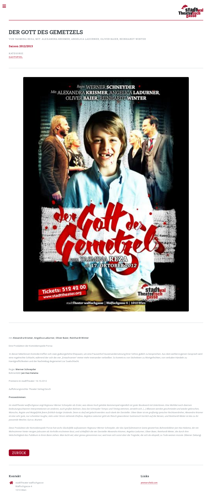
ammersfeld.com (149, 482)
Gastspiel (16, 57)
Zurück (19, 453)
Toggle (6, 6)
